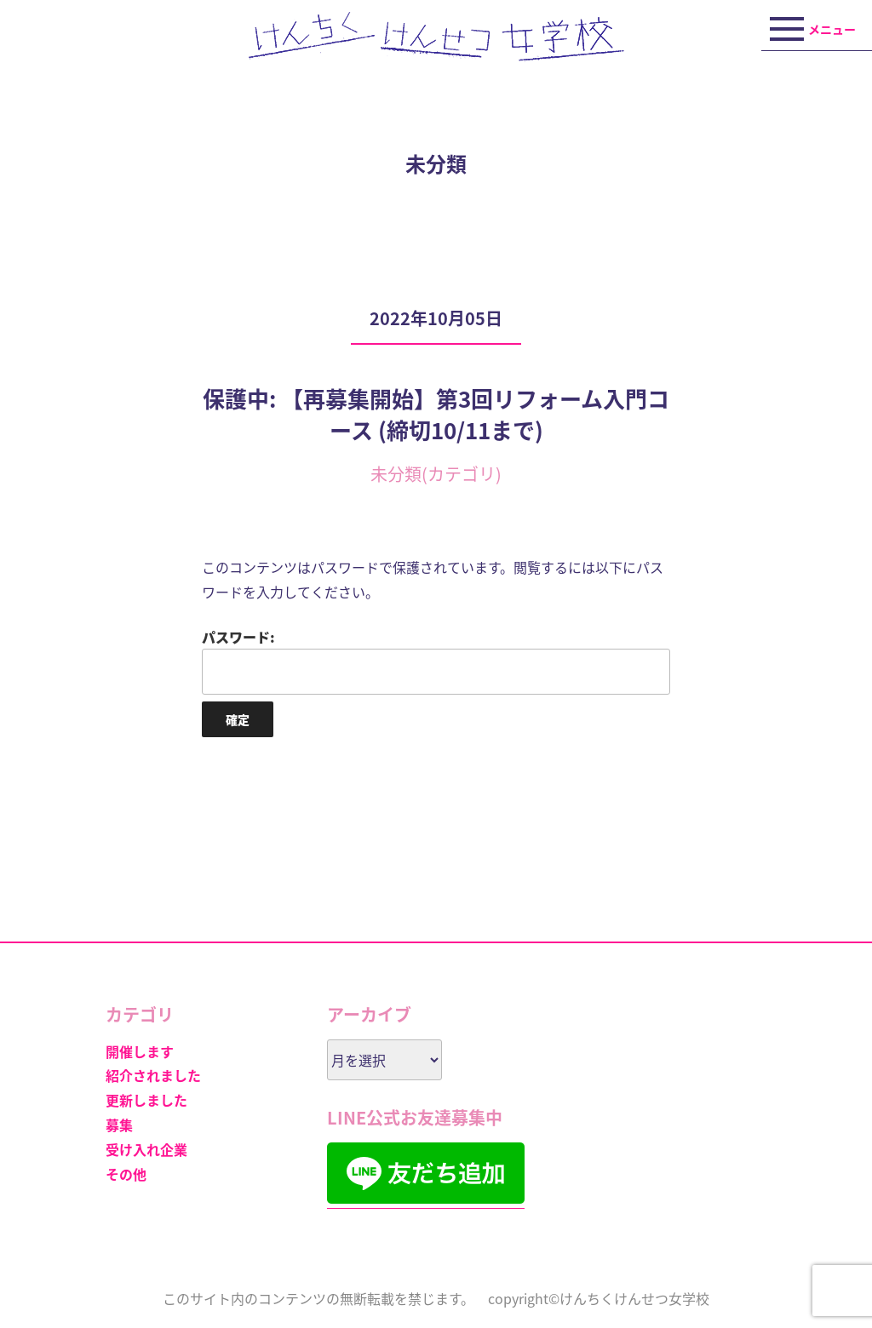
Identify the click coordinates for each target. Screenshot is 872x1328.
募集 (119, 1124)
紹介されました (153, 1075)
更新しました (146, 1100)
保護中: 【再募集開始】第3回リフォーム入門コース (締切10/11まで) (436, 413)
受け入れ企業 (146, 1149)
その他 (126, 1174)
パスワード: (436, 661)
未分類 (396, 473)
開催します (140, 1051)
